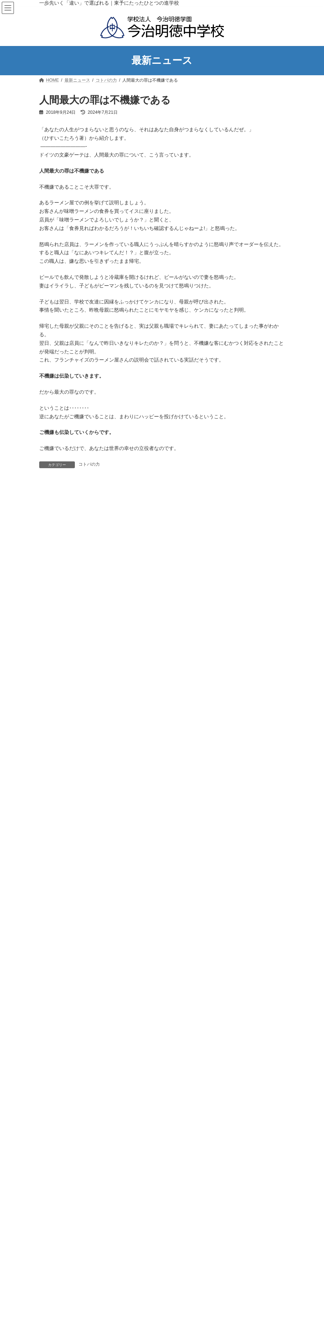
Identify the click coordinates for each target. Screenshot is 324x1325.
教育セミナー (60, 735)
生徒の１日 (185, 1290)
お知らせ (52, 962)
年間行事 (56, 760)
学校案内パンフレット (69, 672)
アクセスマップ (63, 635)
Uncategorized (57, 938)
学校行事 (52, 1024)
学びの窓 (52, 999)
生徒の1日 (57, 772)
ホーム (163, 573)
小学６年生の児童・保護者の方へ (80, 885)
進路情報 (52, 822)
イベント (52, 949)
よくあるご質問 (58, 897)
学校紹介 (52, 597)
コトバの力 (89, 464)
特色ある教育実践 (65, 722)
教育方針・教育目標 (67, 647)
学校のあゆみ (60, 622)
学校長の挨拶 (60, 610)
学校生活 (52, 747)
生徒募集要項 (60, 860)
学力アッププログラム (69, 710)
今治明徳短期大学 (234, 1178)
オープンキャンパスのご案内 (75, 872)
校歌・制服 (58, 660)
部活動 (54, 797)
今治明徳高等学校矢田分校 (100, 1178)
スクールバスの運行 (67, 785)
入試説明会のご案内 (62, 835)
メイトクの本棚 (58, 987)
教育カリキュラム (65, 697)
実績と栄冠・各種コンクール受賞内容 (84, 810)
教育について (56, 684)
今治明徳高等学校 (172, 1178)
